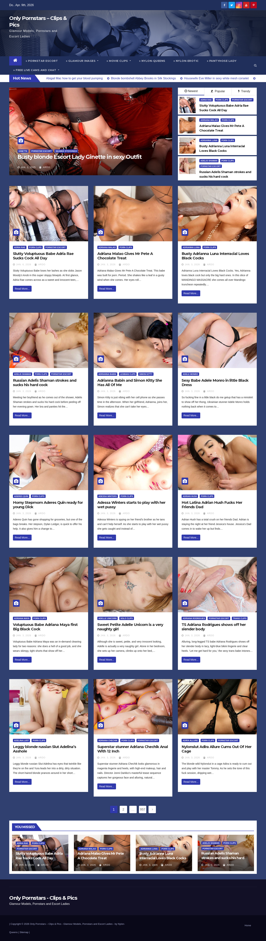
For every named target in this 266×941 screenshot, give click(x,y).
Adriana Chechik (107, 740)
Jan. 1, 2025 (28, 167)
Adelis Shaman (208, 161)
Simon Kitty (145, 374)
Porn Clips (222, 100)
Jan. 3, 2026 (107, 264)
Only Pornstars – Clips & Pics (45, 924)
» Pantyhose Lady (222, 61)
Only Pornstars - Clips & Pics (43, 898)
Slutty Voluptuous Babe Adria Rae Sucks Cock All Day (43, 255)
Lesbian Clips (128, 374)
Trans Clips (239, 618)
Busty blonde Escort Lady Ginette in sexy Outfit (80, 156)
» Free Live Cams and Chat (36, 70)
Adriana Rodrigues (194, 618)
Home (248, 925)
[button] (255, 65)
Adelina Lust (21, 740)
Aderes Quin (21, 496)
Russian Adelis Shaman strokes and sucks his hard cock (44, 382)
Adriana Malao (209, 120)
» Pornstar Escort (42, 61)
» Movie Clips (119, 61)
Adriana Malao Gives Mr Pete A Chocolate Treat (125, 255)
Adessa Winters (107, 496)
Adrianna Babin (107, 374)
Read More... (22, 288)
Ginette (23, 151)
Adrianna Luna (208, 140)
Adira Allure (190, 740)
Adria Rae (206, 100)
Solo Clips (126, 618)
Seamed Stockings (66, 151)
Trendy (244, 91)
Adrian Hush (190, 496)
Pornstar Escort (41, 151)
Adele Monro (190, 374)
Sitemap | (25, 932)
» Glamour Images (82, 61)
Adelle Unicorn (107, 618)
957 (142, 809)
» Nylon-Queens (152, 61)
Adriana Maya (22, 618)
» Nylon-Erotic (186, 61)
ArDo (44, 167)
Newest (191, 91)
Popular (218, 91)
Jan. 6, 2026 (23, 264)
